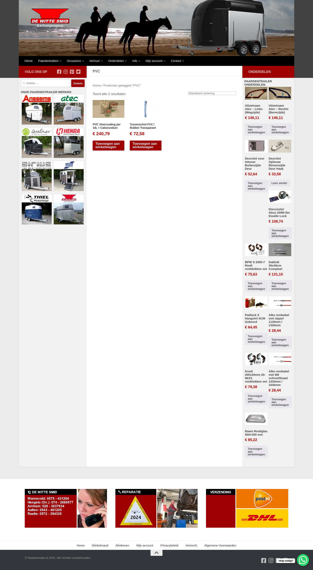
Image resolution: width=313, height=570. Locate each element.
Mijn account (154, 60)
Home (29, 60)
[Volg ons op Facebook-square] (59, 71)
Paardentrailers (48, 60)
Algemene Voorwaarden (220, 545)
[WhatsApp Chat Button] (303, 560)
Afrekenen (122, 545)
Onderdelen (116, 60)
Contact (176, 60)
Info (134, 60)
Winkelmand (100, 545)
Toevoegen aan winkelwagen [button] (107, 145)
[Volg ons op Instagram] (65, 71)
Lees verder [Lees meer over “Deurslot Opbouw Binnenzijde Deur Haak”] (279, 183)
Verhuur (94, 60)
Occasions (74, 60)
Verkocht (191, 545)
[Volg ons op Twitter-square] (78, 71)
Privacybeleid (169, 545)
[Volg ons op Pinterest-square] (71, 71)
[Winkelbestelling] (212, 93)
